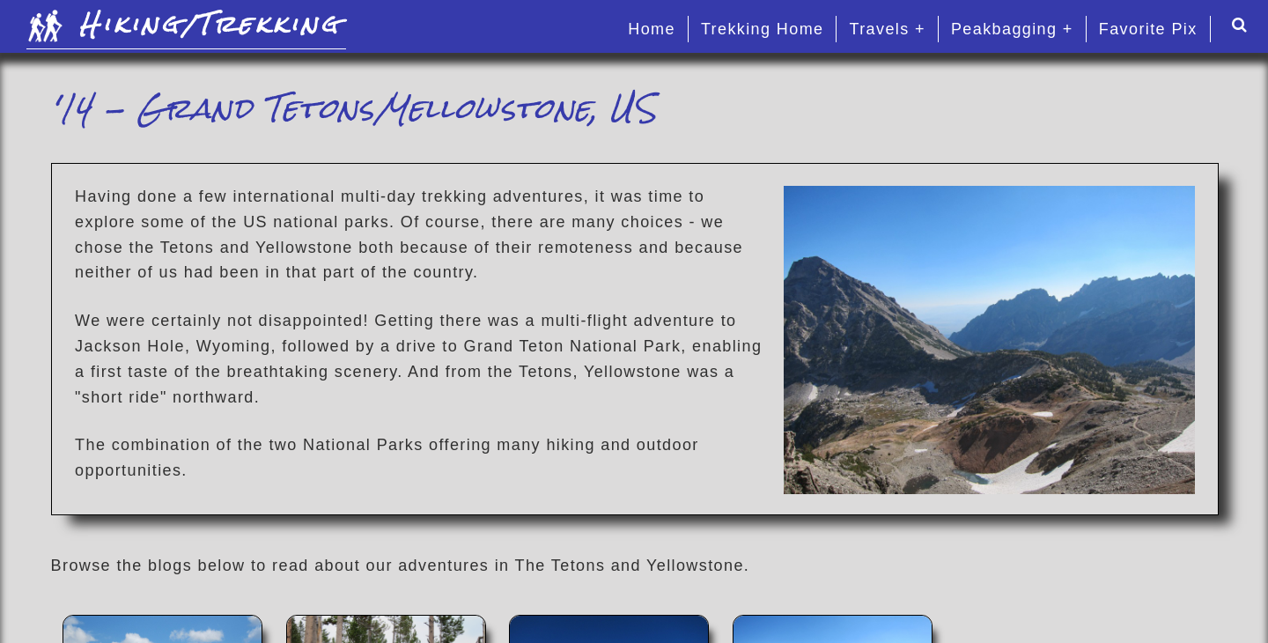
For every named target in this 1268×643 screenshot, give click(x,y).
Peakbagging (1004, 29)
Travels (879, 29)
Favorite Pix (1148, 29)
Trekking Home (762, 29)
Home (651, 29)
